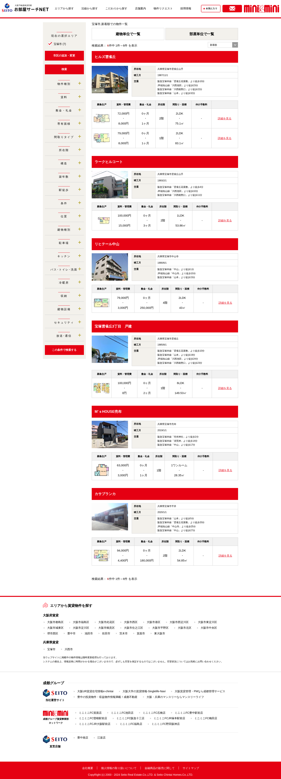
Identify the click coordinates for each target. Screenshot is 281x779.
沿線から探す (89, 8)
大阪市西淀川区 (179, 622)
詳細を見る (224, 118)
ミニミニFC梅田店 (205, 718)
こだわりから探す (116, 8)
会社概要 (87, 768)
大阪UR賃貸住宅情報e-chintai (95, 691)
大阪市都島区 (55, 622)
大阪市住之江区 (133, 627)
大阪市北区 (184, 627)
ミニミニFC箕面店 (90, 712)
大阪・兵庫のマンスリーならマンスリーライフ (175, 696)
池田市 (89, 633)
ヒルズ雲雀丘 (105, 57)
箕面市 (141, 633)
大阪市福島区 (81, 622)
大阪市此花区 (106, 622)
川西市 (69, 649)
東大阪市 (159, 633)
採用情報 (185, 8)
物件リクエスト (163, 8)
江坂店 (101, 737)
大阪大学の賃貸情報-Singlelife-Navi (144, 691)
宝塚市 (60, 44)
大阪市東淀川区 (207, 622)
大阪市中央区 (209, 627)
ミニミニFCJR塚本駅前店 (169, 718)
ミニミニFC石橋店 (154, 712)
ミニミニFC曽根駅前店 (93, 718)
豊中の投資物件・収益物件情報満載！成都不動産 (107, 696)
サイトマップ (191, 768)
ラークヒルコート (109, 162)
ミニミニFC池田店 (122, 712)
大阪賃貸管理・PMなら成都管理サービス (200, 691)
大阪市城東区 (55, 627)
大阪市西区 (131, 622)
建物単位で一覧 (128, 34)
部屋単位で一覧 (201, 34)
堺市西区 (52, 633)
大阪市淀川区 (81, 627)
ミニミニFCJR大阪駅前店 (94, 723)
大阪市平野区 (160, 627)
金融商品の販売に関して (160, 768)
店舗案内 (140, 8)
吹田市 (106, 633)
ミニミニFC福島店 (131, 723)
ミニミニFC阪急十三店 (130, 718)
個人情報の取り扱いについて (119, 768)
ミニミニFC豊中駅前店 (189, 712)
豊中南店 (82, 737)
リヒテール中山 (107, 244)
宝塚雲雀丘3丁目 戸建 (113, 326)
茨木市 (123, 633)
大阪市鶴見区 (106, 627)
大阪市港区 (153, 622)
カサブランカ (105, 494)
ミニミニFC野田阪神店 (165, 723)
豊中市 (71, 633)
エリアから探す (64, 8)
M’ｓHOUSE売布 (108, 412)
